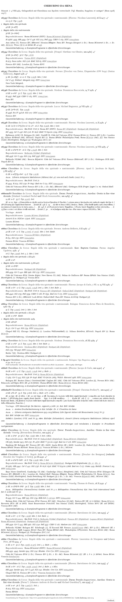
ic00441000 (38, 328)
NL (46, 527)
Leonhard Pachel (29, 196)
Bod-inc (38, 183)
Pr (33, 132)
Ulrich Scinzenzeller (51, 196)
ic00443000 (86, 377)
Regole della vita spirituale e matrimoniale (47, 18)
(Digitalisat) (59, 36)
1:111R (27, 545)
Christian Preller (88, 390)
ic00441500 (31, 350)
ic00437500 (43, 96)
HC (7, 132)
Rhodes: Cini (44, 551)
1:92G (29, 93)
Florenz (72, 18)
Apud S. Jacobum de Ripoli (100, 168)
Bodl (95, 445)
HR (19, 39)
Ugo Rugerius (84, 360)
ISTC (67, 39)
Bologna (74, 304)
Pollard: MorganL (22, 80)
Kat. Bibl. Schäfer (13, 415)
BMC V (43, 442)
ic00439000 (50, 156)
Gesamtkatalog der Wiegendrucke (17, 598)
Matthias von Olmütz (73, 51)
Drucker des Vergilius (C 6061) (17, 457)
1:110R (17, 253)
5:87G (31, 55)
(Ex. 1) (91, 463)
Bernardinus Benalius (31, 432)
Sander (16, 442)
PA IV (15, 113)
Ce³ (28, 39)
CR (7, 442)
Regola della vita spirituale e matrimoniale (48, 579)
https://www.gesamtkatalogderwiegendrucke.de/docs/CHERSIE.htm (52, 598)
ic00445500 (64, 551)
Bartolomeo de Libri (86, 512)
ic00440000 (50, 272)
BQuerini (86, 476)
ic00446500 (30, 588)
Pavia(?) (25, 582)
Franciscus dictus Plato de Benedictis (96, 304)
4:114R (34, 150)
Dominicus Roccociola (73, 90)
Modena (58, 90)
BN (101, 137)
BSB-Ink (42, 498)
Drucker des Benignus (93, 454)
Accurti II (10, 218)
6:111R (46, 126)
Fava (14, 61)
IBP (23, 498)
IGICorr (20, 218)
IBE (25, 272)
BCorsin (9, 45)
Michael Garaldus (70, 582)
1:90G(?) (29, 585)
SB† (14, 353)
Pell (46, 39)
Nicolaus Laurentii (86, 18)
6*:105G (35, 231)
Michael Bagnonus (69, 106)
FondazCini (14, 556)
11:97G (33, 545)
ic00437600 (43, 113)
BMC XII (35, 61)
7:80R (32, 436)
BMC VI (42, 132)
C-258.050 (51, 498)
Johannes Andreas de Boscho (43, 582)
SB (67, 501)
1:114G (28, 288)
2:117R (35, 174)
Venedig (15, 432)
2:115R (28, 516)
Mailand (16, 196)
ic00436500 (52, 61)
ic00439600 (29, 238)
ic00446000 (68, 569)
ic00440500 (73, 294)
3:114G (34, 566)
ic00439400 (58, 183)
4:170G (28, 231)
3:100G (17, 309)
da (17, 18)
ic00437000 (45, 80)
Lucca (57, 106)
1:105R (26, 109)
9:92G (27, 199)
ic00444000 (65, 498)
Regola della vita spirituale (41, 51)
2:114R (34, 288)
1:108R (37, 486)
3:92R (19, 21)
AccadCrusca (77, 527)
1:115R (33, 77)
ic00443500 (81, 442)
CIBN (55, 39)
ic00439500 (40, 218)
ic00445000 (82, 524)
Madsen (64, 524)
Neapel (58, 51)
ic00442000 (11, 468)
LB (29, 140)
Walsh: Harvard (64, 377)
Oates (87, 466)
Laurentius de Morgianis (91, 539)
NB (21, 45)
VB (15, 350)
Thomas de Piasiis (85, 483)
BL (31, 64)
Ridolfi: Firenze (102, 466)
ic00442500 (34, 415)
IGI (37, 39)
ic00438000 (68, 132)
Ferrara (59, 71)
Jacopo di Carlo (84, 284)
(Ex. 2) (97, 463)
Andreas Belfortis (70, 228)
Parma (103, 248)
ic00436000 (74, 39)
